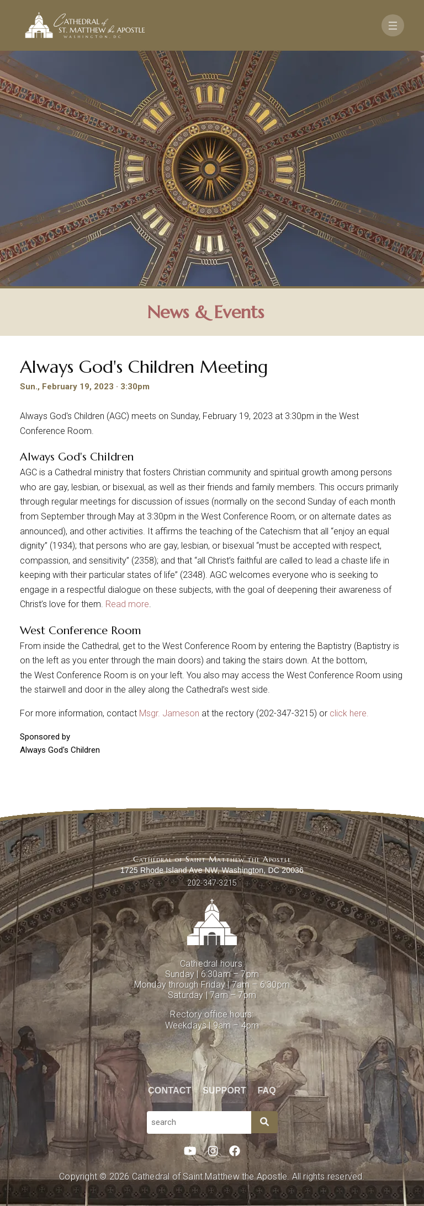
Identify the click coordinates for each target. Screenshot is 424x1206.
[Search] (264, 1122)
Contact (169, 1090)
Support (224, 1090)
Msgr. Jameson (169, 713)
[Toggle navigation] (392, 25)
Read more (127, 604)
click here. (349, 713)
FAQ (267, 1090)
